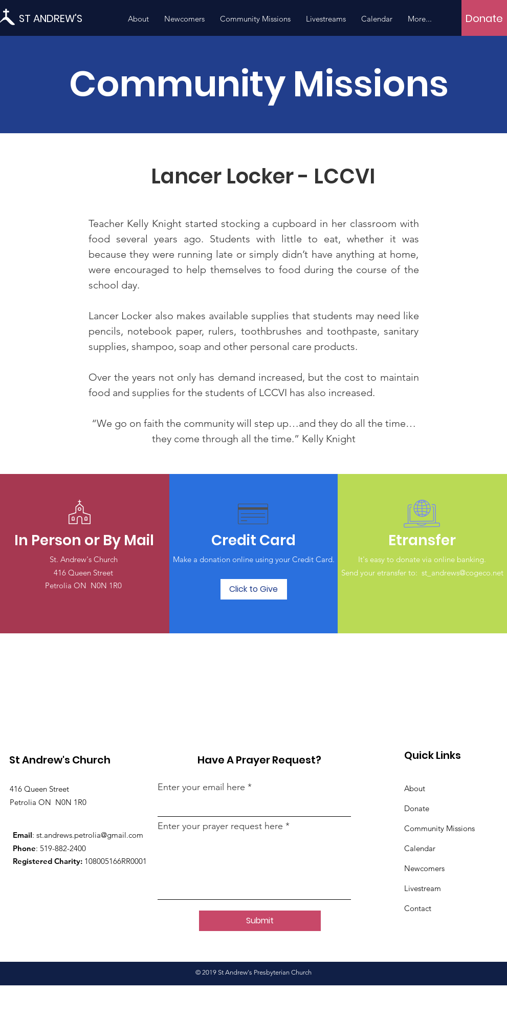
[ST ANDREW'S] (65, 18)
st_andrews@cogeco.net (462, 572)
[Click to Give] (254, 589)
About (414, 788)
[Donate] (484, 18)
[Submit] (260, 921)
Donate (416, 808)
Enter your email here (201, 787)
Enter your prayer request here (220, 826)
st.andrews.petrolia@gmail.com (89, 835)
